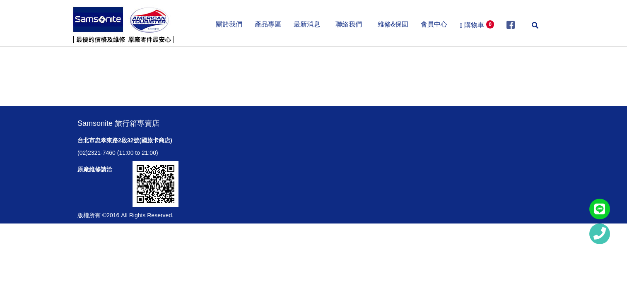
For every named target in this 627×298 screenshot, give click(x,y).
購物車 (477, 24)
